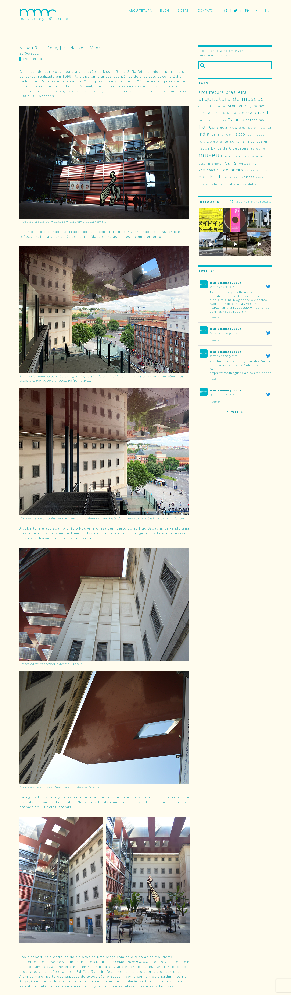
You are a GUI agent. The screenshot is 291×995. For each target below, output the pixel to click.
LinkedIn (241, 10)
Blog (164, 10)
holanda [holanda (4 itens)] (264, 127)
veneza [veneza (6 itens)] (248, 177)
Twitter (235, 10)
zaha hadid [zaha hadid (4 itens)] (219, 184)
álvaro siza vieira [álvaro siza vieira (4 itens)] (242, 184)
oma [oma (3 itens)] (262, 156)
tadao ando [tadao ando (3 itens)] (232, 177)
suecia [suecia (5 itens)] (262, 170)
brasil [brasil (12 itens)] (261, 112)
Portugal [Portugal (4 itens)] (244, 163)
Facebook (230, 10)
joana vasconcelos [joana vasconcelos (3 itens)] (210, 141)
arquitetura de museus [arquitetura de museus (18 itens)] (231, 98)
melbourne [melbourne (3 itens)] (257, 148)
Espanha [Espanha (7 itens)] (236, 119)
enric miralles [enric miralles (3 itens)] (216, 120)
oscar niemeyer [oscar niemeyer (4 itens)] (210, 163)
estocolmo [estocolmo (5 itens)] (255, 120)
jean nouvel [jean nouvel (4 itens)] (256, 134)
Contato (205, 10)
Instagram (225, 10)
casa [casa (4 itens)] (202, 120)
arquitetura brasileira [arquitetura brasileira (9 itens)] (222, 92)
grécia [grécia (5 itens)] (221, 127)
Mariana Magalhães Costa (43, 14)
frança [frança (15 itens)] (206, 126)
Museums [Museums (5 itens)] (229, 156)
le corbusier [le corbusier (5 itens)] (257, 141)
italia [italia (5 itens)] (215, 134)
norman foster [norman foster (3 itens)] (248, 156)
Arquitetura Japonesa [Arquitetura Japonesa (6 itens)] (248, 105)
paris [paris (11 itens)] (231, 163)
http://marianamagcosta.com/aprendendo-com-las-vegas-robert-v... (243, 309)
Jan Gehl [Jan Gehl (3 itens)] (227, 134)
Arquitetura (140, 10)
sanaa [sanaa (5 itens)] (250, 170)
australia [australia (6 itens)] (206, 112)
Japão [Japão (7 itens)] (239, 134)
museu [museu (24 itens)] (209, 155)
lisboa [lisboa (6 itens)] (204, 148)
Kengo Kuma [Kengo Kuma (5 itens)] (234, 141)
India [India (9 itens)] (204, 134)
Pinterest (247, 10)
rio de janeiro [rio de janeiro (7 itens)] (230, 169)
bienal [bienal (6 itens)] (247, 112)
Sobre (183, 10)
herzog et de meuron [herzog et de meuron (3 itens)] (243, 127)
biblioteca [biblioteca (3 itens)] (234, 113)
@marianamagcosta (224, 287)
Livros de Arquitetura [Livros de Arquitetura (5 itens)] (230, 148)
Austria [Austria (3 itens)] (221, 113)
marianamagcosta (225, 282)
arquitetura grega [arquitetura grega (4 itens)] (212, 106)
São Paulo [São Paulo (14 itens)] (211, 176)
